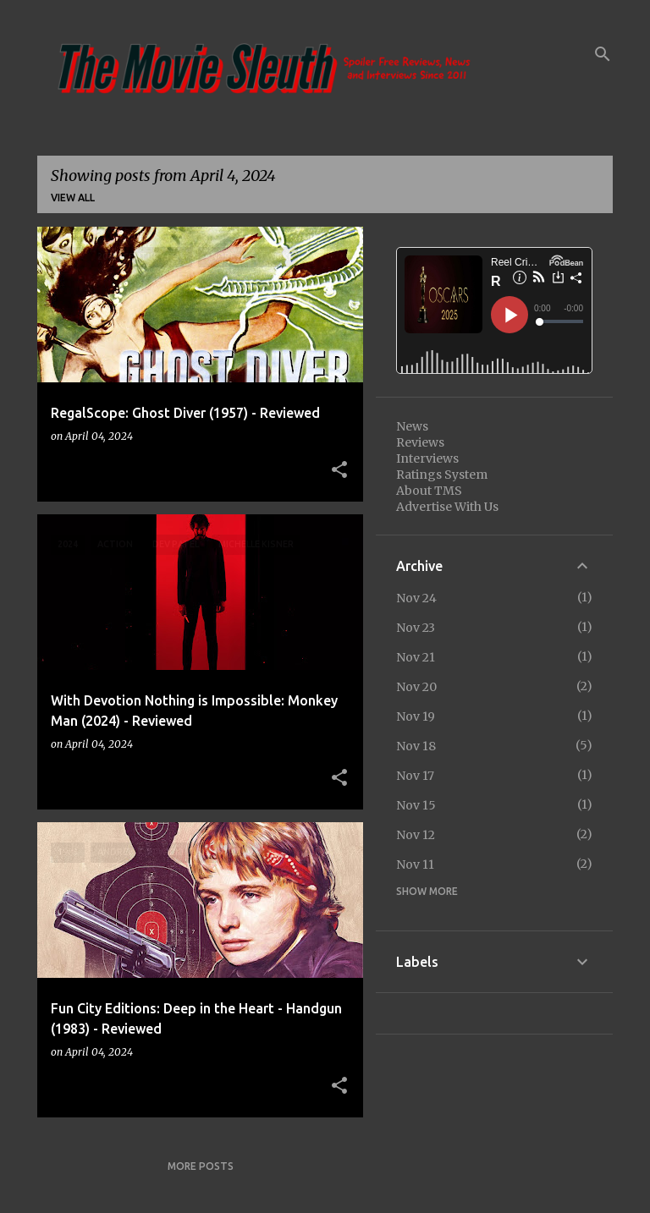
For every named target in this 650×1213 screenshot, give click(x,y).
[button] (339, 470)
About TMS (429, 490)
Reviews (420, 442)
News (412, 426)
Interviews (427, 458)
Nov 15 (416, 805)
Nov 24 (416, 598)
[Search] (602, 54)
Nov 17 (415, 775)
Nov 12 (415, 835)
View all (73, 197)
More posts (201, 1166)
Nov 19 (415, 716)
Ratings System (442, 474)
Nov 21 (415, 657)
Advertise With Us (447, 506)
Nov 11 (415, 864)
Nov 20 (416, 686)
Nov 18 (416, 746)
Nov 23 (415, 627)
